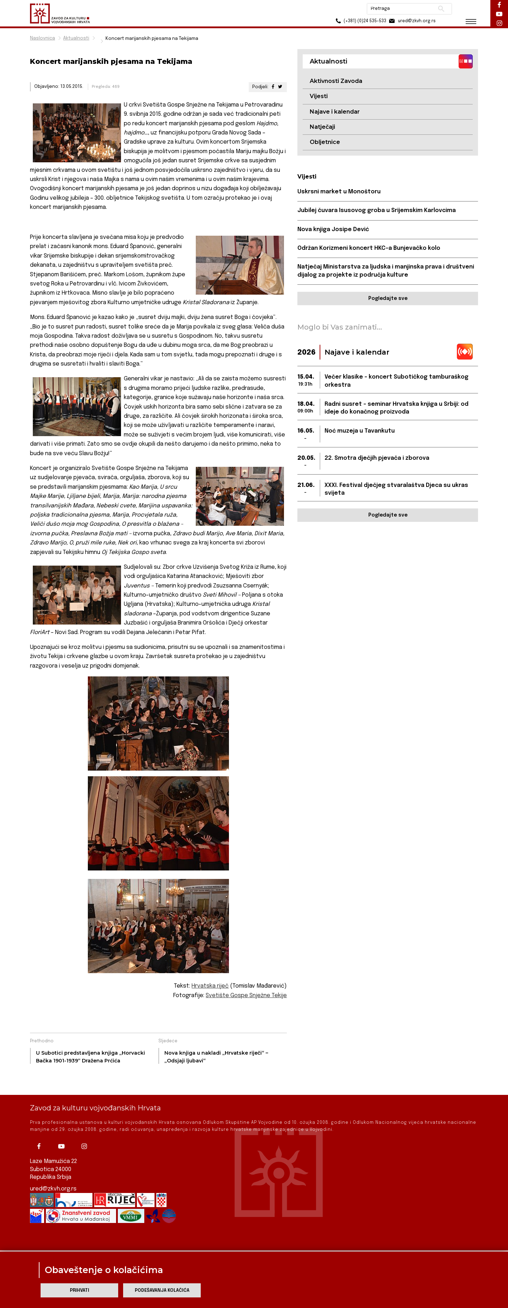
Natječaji (322, 126)
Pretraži (441, 9)
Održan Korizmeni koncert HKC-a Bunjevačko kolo (368, 248)
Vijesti (319, 96)
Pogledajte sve (387, 298)
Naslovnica (42, 38)
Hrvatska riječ (210, 986)
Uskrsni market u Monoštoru (339, 192)
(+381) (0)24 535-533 (360, 21)
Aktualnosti (76, 38)
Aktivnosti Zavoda (336, 81)
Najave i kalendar (335, 111)
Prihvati (79, 1290)
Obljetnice (325, 142)
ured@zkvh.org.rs (53, 1175)
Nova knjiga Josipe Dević (333, 230)
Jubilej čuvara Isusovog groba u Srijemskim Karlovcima (376, 210)
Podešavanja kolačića (162, 1290)
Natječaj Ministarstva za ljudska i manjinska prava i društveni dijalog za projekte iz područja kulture (385, 271)
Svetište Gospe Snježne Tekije (246, 996)
